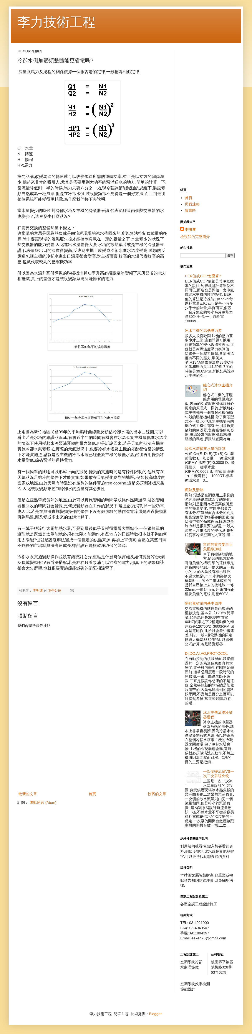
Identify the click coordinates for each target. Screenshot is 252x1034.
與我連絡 (192, 204)
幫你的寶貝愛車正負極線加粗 (218, 546)
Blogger (155, 1014)
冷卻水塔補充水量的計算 (205, 449)
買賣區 (190, 210)
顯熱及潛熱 (194, 490)
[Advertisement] (92, 757)
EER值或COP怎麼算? (203, 276)
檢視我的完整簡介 (195, 237)
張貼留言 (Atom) (43, 803)
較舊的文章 (157, 794)
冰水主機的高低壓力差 (203, 331)
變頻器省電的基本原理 (203, 603)
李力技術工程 (56, 22)
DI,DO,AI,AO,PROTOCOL (206, 654)
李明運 (190, 230)
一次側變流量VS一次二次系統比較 (218, 774)
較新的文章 (27, 794)
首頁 (92, 794)
